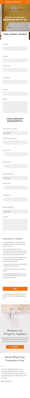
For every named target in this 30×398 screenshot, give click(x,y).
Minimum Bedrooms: (8, 174)
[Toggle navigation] (28, 1)
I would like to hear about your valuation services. (14, 270)
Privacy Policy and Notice (11, 274)
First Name (5, 44)
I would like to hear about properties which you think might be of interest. (15, 265)
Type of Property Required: (10, 138)
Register (15, 347)
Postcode (5, 89)
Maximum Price (7, 162)
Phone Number (7, 65)
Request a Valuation (13, 2)
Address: (5, 99)
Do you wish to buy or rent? (10, 128)
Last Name (5, 56)
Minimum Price (7, 150)
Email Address (6, 77)
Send (15, 289)
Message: (5, 217)
